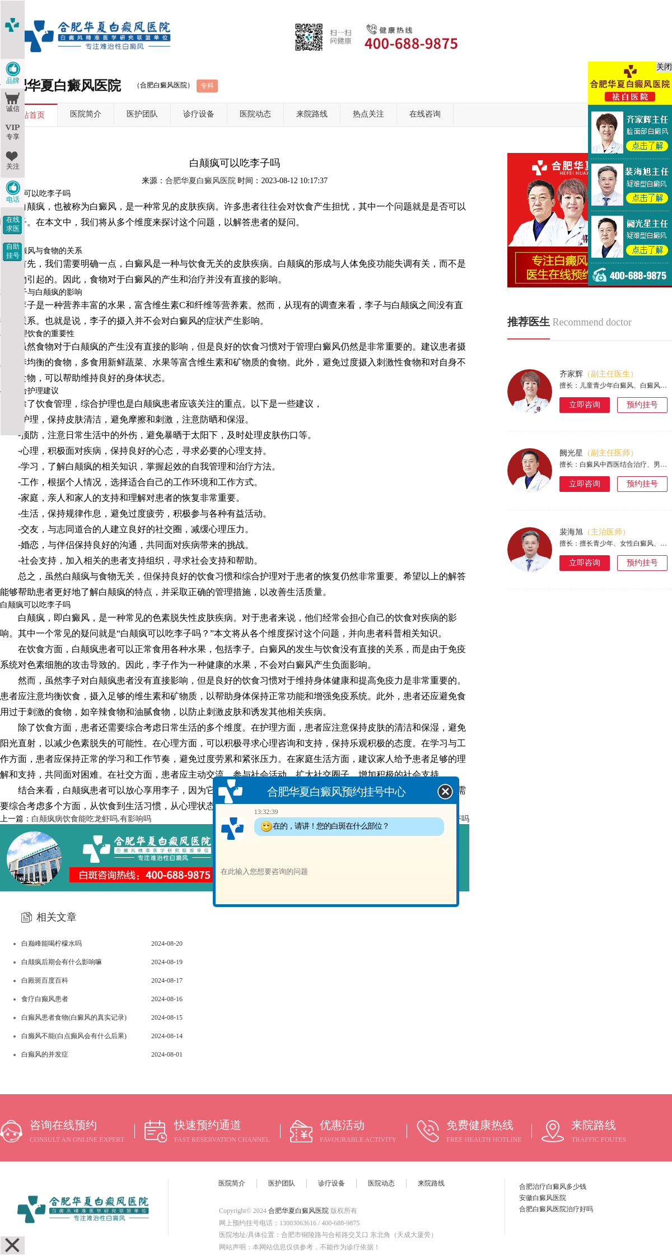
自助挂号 (13, 251)
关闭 (664, 67)
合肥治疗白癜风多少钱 (552, 1187)
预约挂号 (642, 405)
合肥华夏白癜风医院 (200, 180)
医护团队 (142, 114)
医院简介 (85, 114)
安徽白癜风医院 (542, 1198)
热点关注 (368, 114)
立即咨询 (584, 405)
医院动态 (255, 114)
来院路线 (312, 114)
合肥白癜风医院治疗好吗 (556, 1209)
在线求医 (13, 224)
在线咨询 (425, 114)
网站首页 (29, 115)
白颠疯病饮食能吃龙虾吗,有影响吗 (91, 819)
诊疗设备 (198, 114)
